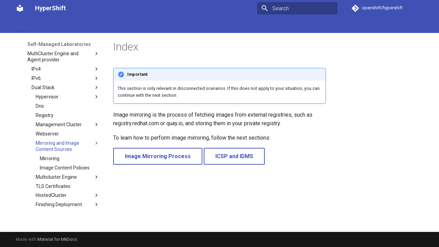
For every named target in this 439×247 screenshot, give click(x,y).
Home (22, 25)
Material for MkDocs (57, 239)
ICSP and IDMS (234, 156)
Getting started (53, 25)
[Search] (297, 8)
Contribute (253, 25)
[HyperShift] (20, 8)
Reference (222, 25)
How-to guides (93, 25)
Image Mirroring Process (158, 156)
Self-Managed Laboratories (147, 25)
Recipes (193, 25)
